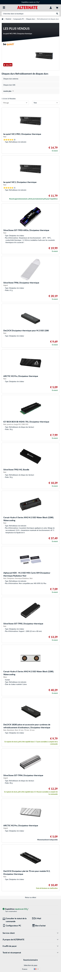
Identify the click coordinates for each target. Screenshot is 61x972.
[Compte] (50, 7)
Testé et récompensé (30, 952)
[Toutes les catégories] (4, 7)
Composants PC (18, 19)
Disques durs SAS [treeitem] (9, 85)
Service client (30, 933)
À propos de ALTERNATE (30, 939)
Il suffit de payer (30, 946)
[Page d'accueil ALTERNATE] (27, 7)
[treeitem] (30, 91)
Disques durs (30, 19)
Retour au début (30, 897)
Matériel (8, 19)
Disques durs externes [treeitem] (10, 79)
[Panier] (57, 7)
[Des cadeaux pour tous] (45, 925)
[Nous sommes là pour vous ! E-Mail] (45, 918)
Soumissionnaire (30, 960)
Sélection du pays (30, 965)
